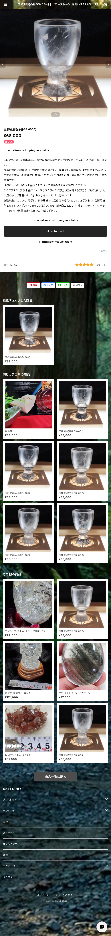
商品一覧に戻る (55, 777)
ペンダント (9, 810)
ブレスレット (10, 799)
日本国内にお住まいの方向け (55, 242)
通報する (102, 251)
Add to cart (55, 231)
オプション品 (10, 843)
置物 (5, 821)
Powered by (55, 901)
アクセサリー (10, 866)
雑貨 (5, 855)
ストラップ (9, 832)
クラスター (9, 877)
